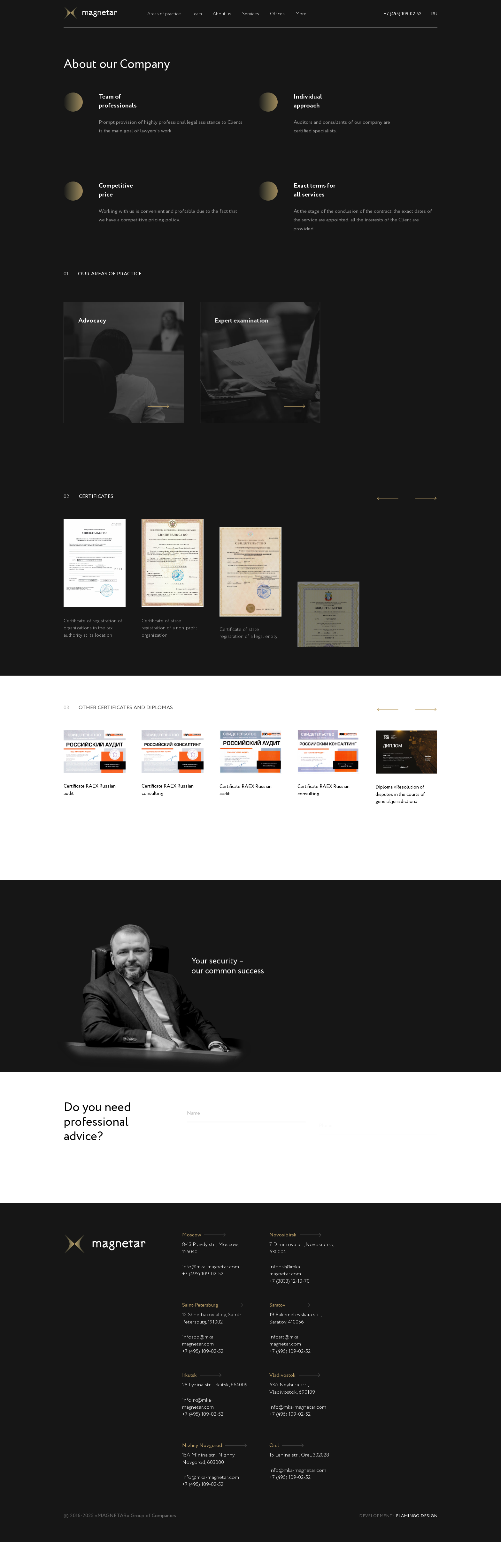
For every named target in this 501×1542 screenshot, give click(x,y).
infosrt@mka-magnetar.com (285, 1341)
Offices (277, 14)
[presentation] (388, 498)
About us (222, 14)
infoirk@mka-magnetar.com (198, 1404)
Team (197, 14)
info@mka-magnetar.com (210, 1267)
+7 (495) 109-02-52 (402, 14)
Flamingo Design (416, 1516)
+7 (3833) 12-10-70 (289, 1281)
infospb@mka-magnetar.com (198, 1341)
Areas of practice (164, 14)
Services (250, 14)
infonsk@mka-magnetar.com (285, 1270)
